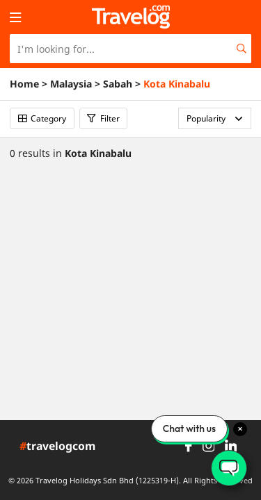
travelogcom (57, 446)
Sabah (117, 84)
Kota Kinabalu (176, 84)
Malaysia (71, 84)
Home (24, 84)
